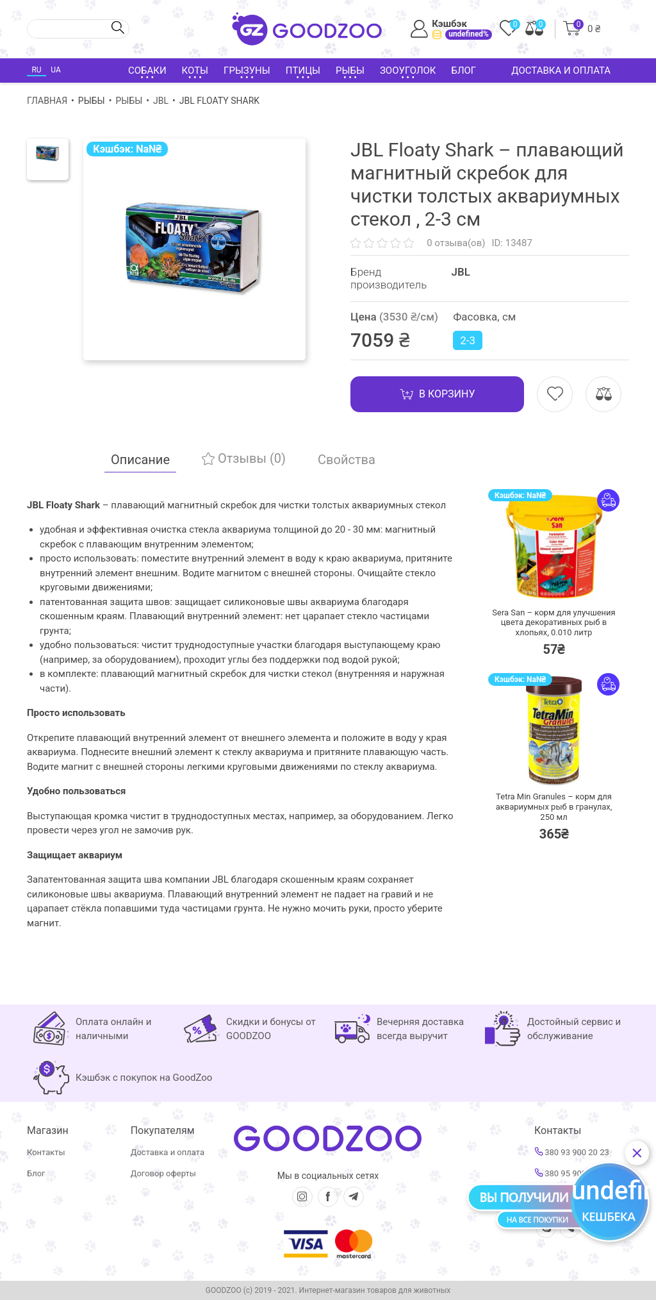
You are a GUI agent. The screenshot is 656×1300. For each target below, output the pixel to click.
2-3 (467, 340)
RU (36, 69)
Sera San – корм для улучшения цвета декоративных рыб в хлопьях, (553, 622)
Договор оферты (163, 1173)
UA (55, 69)
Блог (463, 70)
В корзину (437, 394)
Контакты (46, 1152)
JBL (160, 101)
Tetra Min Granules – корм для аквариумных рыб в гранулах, (554, 806)
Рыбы (128, 101)
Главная (47, 101)
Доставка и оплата (561, 70)
